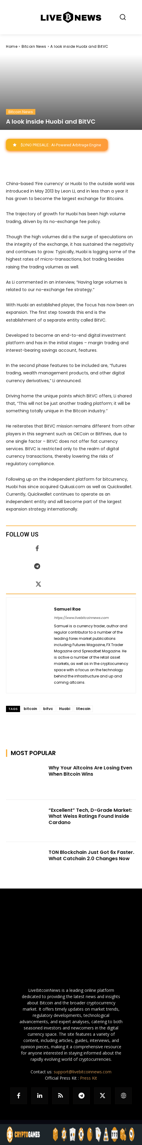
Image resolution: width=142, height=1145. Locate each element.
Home (11, 46)
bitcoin (30, 708)
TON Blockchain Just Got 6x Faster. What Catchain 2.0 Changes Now (91, 855)
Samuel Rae (67, 609)
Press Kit (88, 1078)
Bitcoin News (34, 46)
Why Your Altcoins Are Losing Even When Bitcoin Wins (90, 770)
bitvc (48, 708)
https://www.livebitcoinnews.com (81, 617)
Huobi (64, 708)
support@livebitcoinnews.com (82, 1072)
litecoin (83, 708)
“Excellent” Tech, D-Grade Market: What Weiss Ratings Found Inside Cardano (90, 816)
